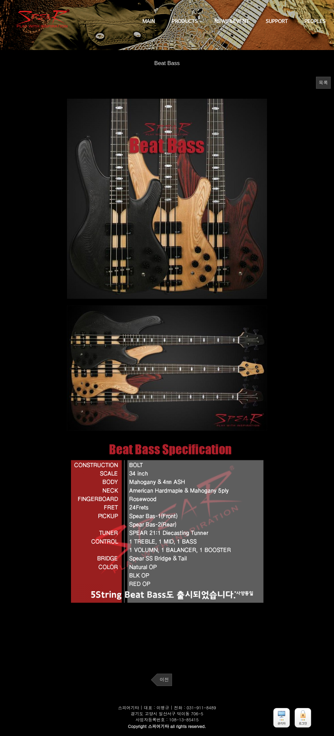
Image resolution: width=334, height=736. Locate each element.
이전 (164, 679)
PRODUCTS (185, 22)
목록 (323, 82)
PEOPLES (315, 22)
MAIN (148, 22)
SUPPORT (277, 22)
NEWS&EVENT (231, 22)
